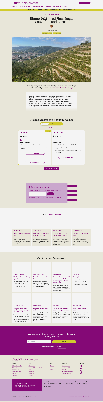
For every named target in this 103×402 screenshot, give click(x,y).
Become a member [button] (84, 2)
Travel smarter (32, 9)
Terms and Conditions (62, 349)
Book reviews (37, 305)
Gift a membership (35, 162)
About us (52, 367)
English (71, 2)
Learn (20, 6)
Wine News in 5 (15, 371)
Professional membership (68, 373)
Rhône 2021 (44, 33)
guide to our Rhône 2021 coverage (62, 88)
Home (45, 14)
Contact (51, 371)
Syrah (50, 33)
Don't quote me (77, 305)
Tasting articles (54, 14)
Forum (30, 371)
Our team (52, 369)
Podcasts (31, 377)
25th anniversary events (69, 9)
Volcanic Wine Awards (55, 9)
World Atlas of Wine (61, 6)
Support (64, 371)
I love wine (44, 123)
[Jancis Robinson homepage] (25, 3)
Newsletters (31, 375)
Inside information (19, 274)
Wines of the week (18, 305)
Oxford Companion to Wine (48, 6)
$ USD (50, 127)
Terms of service (78, 398)
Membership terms (66, 375)
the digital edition (22, 386)
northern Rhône (57, 33)
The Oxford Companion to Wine (36, 369)
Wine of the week (16, 369)
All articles (14, 377)
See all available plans (51, 168)
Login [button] (76, 2)
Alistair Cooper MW (51, 29)
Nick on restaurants (38, 274)
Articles (14, 6)
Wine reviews (36, 6)
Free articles (15, 375)
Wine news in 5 (57, 274)
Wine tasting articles (17, 367)
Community (27, 6)
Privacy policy (71, 398)
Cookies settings (87, 398)
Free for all (76, 274)
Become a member (66, 367)
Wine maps (31, 373)
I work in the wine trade (55, 123)
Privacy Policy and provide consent (52, 197)
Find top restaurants (43, 9)
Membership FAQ (66, 369)
